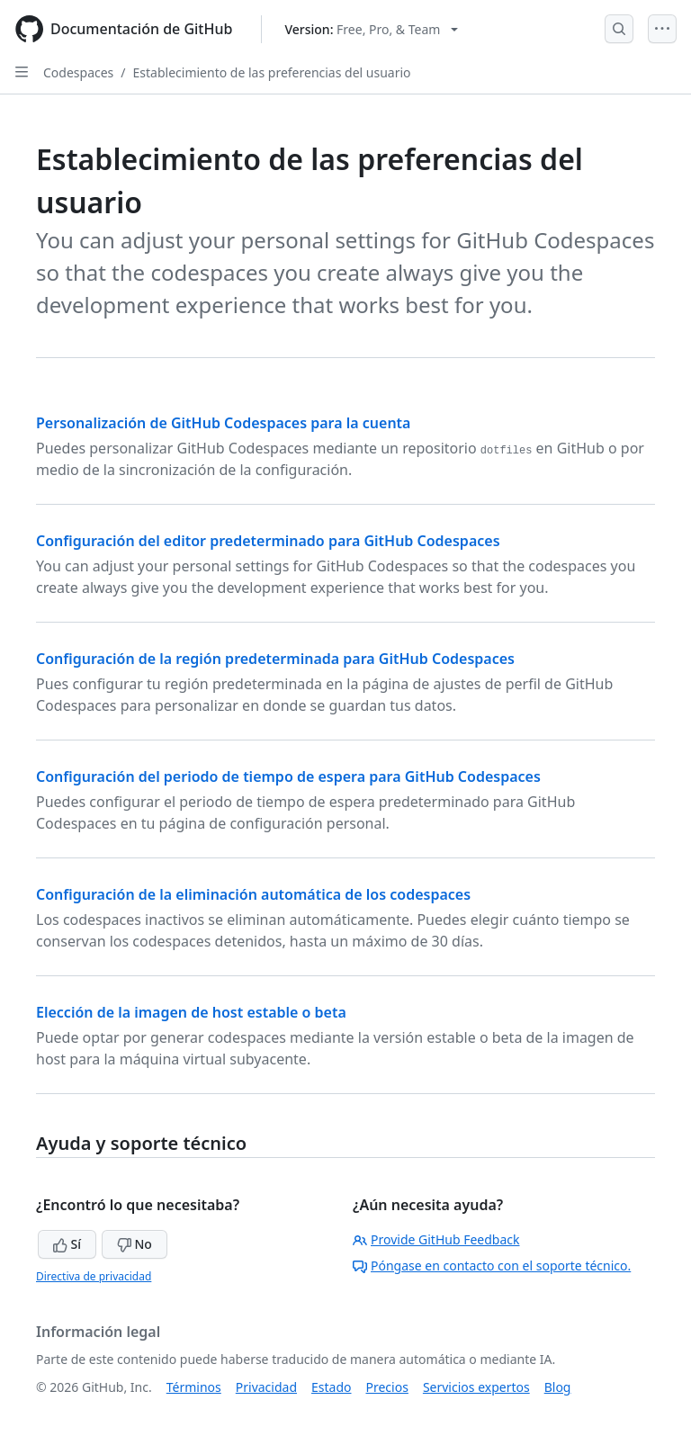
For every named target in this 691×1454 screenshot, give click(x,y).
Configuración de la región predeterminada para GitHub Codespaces (275, 659)
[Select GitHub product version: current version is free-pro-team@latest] (371, 29)
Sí (67, 1243)
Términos (193, 1387)
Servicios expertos (476, 1387)
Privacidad (266, 1387)
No (134, 1243)
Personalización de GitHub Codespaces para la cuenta (223, 423)
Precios (387, 1387)
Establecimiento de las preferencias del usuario (272, 72)
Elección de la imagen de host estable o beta (191, 1012)
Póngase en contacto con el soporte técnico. (492, 1265)
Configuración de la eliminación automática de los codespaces (253, 894)
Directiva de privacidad (93, 1276)
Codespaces (78, 72)
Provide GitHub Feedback (436, 1239)
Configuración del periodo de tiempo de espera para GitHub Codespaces (288, 776)
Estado (331, 1387)
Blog (557, 1387)
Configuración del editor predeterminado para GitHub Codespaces (268, 541)
